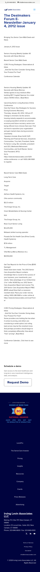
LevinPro (20, 443)
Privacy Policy (28, 547)
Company (20, 481)
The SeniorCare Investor (20, 451)
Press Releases (20, 497)
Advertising (20, 504)
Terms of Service (28, 543)
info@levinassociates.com (28, 555)
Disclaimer (28, 551)
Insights (20, 466)
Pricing (20, 458)
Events (19, 489)
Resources (20, 474)
